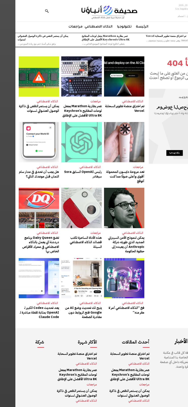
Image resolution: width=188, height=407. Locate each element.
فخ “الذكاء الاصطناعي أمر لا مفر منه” (109, 307)
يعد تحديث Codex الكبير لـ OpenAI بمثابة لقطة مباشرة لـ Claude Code (25, 309)
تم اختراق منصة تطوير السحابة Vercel (151, 36)
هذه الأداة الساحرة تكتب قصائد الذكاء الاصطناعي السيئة (66, 238)
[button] (31, 11)
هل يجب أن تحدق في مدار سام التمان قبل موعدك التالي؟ (24, 173)
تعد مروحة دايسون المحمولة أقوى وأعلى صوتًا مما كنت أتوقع (111, 175)
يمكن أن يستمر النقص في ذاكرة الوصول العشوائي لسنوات (24, 108)
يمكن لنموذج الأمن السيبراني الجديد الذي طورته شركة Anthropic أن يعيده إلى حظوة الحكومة (109, 243)
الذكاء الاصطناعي (117, 101)
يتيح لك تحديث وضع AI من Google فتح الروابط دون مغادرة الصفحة (68, 309)
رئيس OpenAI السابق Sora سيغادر (67, 173)
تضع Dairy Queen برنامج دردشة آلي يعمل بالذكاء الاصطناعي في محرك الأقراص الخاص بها (26, 243)
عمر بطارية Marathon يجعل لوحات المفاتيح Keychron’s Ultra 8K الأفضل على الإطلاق (90, 37)
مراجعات (80, 101)
